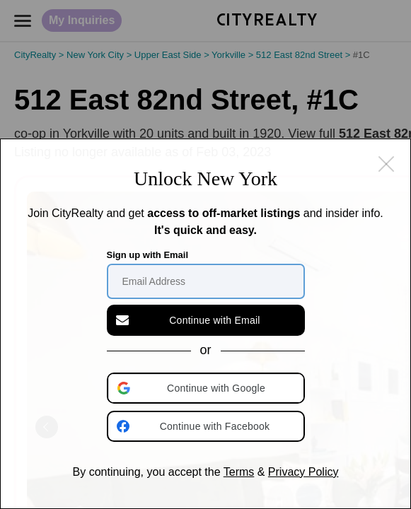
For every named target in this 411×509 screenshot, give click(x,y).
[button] (207, 388)
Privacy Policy (303, 472)
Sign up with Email (148, 255)
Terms (239, 472)
